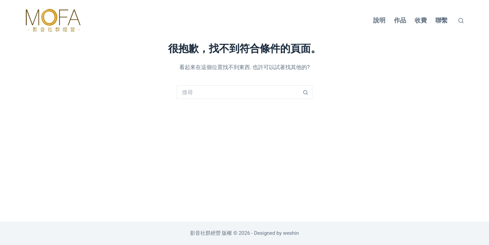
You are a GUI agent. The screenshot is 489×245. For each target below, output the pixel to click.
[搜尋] (461, 20)
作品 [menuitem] (400, 20)
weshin (291, 233)
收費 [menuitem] (421, 20)
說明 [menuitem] (379, 20)
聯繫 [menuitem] (441, 20)
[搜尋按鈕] (305, 92)
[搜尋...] (238, 92)
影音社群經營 (206, 233)
